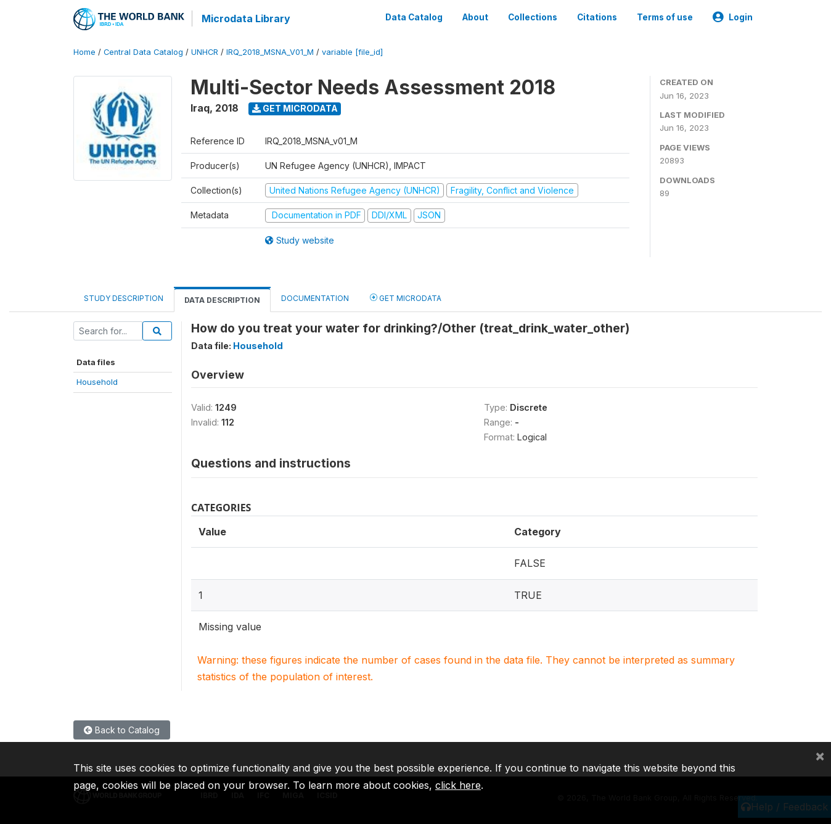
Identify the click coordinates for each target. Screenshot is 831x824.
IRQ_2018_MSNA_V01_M (270, 52)
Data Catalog (414, 17)
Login (733, 17)
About (475, 17)
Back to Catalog (122, 730)
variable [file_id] (352, 52)
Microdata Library (246, 18)
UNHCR (204, 52)
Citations (597, 17)
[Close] (820, 755)
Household (97, 382)
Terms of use (665, 17)
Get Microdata (295, 108)
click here (458, 785)
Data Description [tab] (222, 300)
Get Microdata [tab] (405, 297)
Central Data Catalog (143, 52)
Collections (532, 17)
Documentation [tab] (315, 298)
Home (84, 52)
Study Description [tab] (123, 298)
